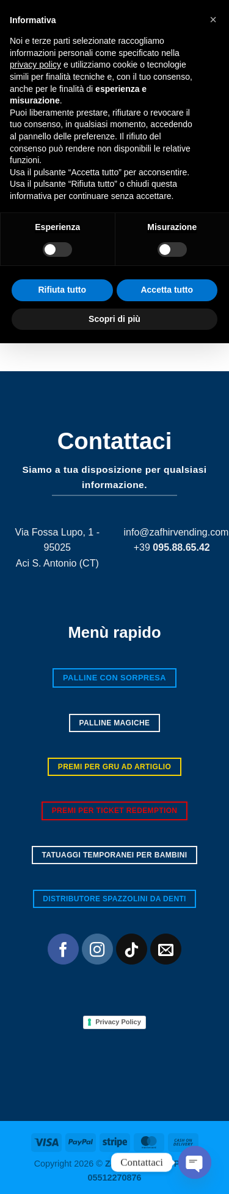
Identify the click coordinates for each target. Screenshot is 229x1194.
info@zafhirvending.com (176, 532)
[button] (16, 44)
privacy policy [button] (35, 915)
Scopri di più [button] (114, 1169)
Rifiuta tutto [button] (62, 1140)
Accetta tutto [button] (166, 1140)
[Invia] (207, 328)
